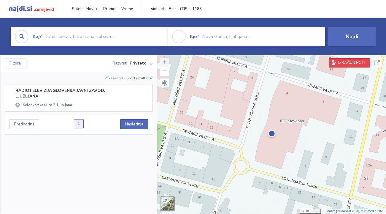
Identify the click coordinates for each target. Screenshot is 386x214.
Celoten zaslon (377, 62)
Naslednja (134, 124)
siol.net (157, 9)
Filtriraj (15, 63)
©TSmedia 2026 (373, 211)
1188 (197, 9)
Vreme (127, 9)
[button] (164, 82)
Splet (77, 9)
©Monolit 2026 (348, 211)
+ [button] (165, 62)
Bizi (172, 9)
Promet (110, 9)
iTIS (184, 9)
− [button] (165, 71)
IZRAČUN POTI (351, 62)
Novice (92, 9)
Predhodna (24, 124)
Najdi (352, 36)
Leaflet (330, 211)
